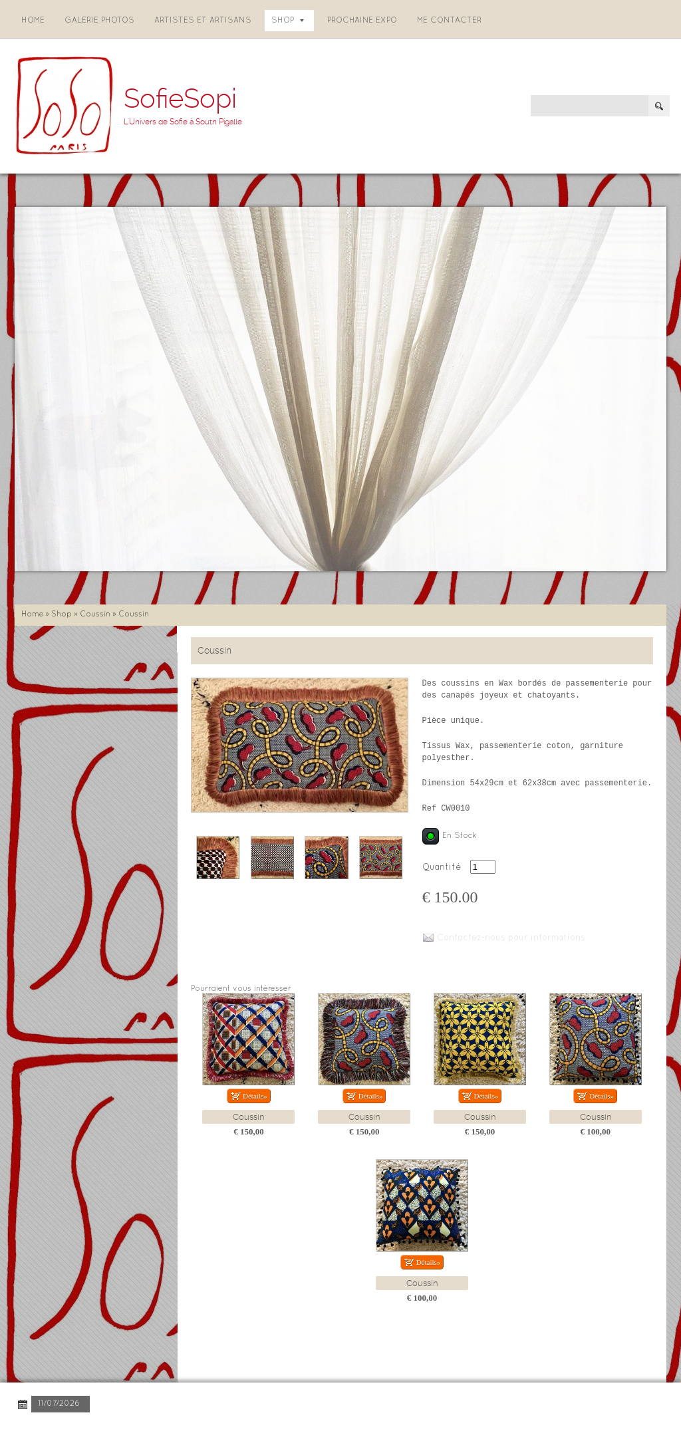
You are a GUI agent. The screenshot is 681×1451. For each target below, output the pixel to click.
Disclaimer (196, 1431)
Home (33, 20)
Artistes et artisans (202, 20)
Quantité (441, 868)
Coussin (95, 614)
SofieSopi (180, 98)
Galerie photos (99, 20)
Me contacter (449, 20)
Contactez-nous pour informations (511, 938)
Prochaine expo (362, 20)
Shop (287, 20)
